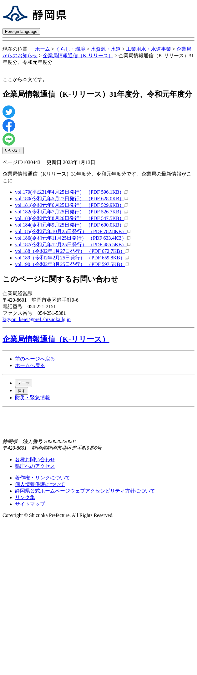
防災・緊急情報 (32, 397)
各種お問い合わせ (35, 459)
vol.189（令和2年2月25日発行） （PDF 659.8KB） (72, 257)
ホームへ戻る (30, 365)
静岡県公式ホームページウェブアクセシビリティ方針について (85, 490)
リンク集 (25, 497)
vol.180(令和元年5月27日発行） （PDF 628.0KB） (71, 198)
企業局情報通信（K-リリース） (78, 55)
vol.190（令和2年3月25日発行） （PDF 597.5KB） (72, 264)
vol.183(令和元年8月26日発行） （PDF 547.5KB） (71, 218)
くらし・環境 (70, 49)
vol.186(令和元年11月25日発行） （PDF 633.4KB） (72, 238)
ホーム (42, 49)
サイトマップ (30, 504)
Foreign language (21, 31)
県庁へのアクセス (35, 466)
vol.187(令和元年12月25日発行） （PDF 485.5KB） (72, 244)
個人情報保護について (40, 484)
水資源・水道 (106, 49)
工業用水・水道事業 (148, 49)
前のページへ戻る (35, 358)
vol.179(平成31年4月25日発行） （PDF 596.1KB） (71, 192)
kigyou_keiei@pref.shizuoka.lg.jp (37, 319)
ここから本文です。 (25, 79)
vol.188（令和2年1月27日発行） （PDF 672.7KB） (72, 251)
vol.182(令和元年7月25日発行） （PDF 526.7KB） (71, 211)
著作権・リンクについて (42, 477)
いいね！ (13, 150)
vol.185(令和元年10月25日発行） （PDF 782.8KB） (72, 231)
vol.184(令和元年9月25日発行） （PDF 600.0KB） (71, 225)
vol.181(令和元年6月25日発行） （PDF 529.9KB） (71, 205)
